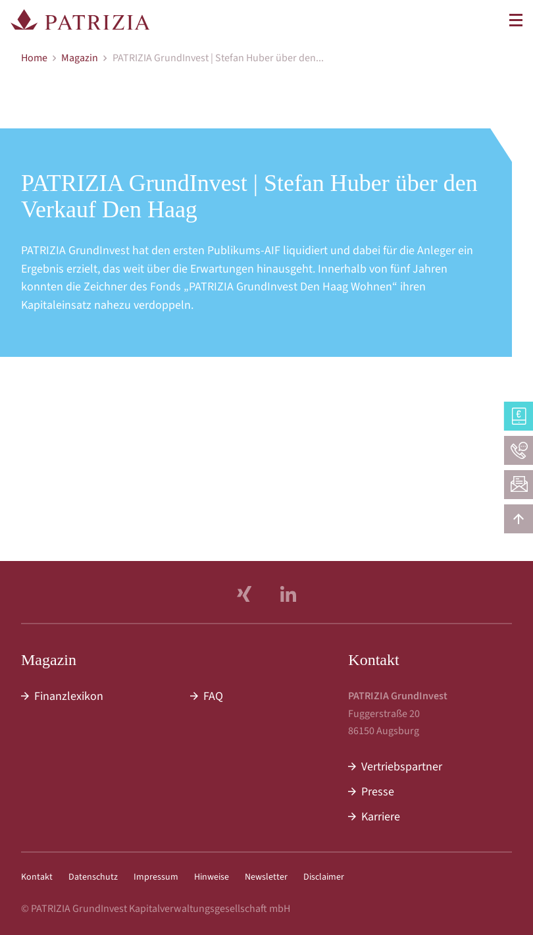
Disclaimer (323, 877)
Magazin (79, 58)
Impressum (156, 877)
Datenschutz (93, 877)
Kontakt (37, 877)
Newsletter (266, 877)
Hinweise (211, 877)
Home (34, 58)
